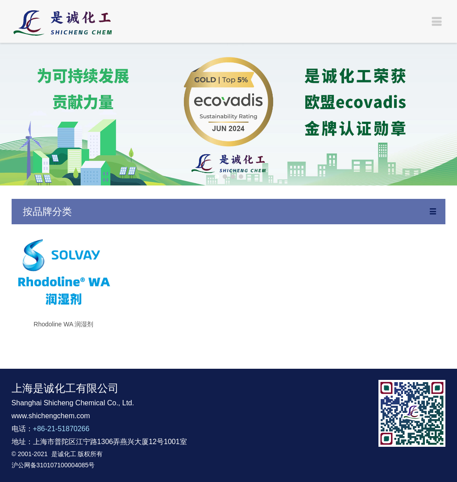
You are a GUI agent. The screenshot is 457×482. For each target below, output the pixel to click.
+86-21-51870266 (61, 429)
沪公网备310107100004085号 (53, 465)
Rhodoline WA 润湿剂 (63, 324)
